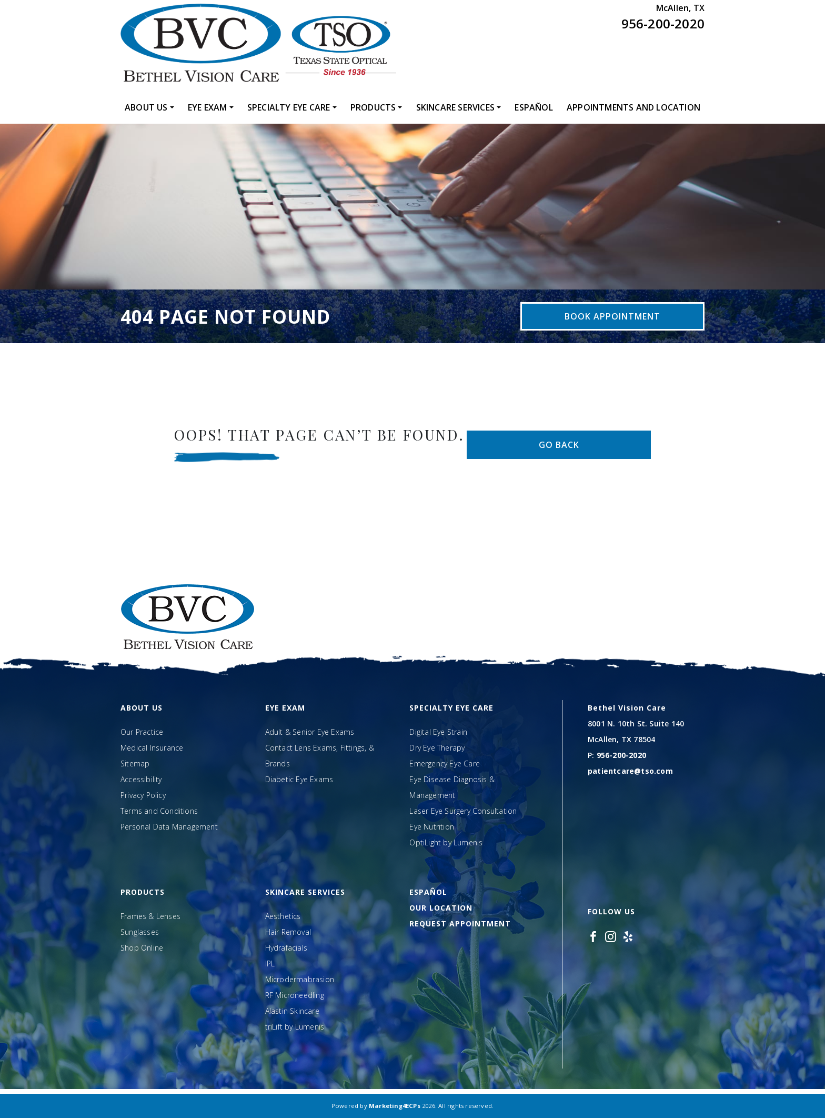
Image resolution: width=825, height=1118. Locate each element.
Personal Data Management (169, 827)
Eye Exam (207, 107)
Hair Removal (288, 932)
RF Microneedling (294, 995)
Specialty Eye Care (288, 107)
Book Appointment (612, 316)
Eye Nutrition (431, 827)
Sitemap (134, 763)
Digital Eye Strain (438, 732)
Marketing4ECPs (394, 1106)
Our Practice (141, 732)
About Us (146, 107)
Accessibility (141, 779)
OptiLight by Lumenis (445, 842)
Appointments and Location (633, 107)
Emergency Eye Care (444, 763)
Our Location (440, 908)
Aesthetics (283, 916)
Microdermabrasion (299, 979)
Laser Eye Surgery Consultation (463, 811)
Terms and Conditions (159, 811)
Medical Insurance (151, 748)
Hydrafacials (286, 948)
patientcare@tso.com (630, 771)
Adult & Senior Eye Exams (310, 732)
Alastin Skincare (292, 1011)
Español (533, 107)
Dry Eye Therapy (437, 748)
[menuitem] (149, 107)
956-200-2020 (663, 23)
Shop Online (141, 948)
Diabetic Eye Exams (299, 779)
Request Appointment (460, 924)
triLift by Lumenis (295, 1027)
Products (373, 107)
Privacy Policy (143, 795)
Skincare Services (455, 107)
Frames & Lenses (150, 916)
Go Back (559, 445)
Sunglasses (139, 932)
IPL (270, 964)
